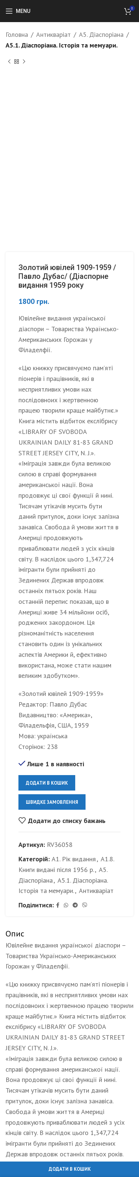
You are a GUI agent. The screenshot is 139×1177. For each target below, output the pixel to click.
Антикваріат (53, 34)
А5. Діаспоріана (101, 34)
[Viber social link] (85, 905)
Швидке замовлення (52, 802)
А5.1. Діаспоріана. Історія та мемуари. (62, 45)
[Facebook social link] (58, 905)
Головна (17, 34)
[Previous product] (9, 62)
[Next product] (24, 62)
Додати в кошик (47, 783)
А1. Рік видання (74, 859)
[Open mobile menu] (18, 11)
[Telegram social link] (75, 905)
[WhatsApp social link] (66, 905)
